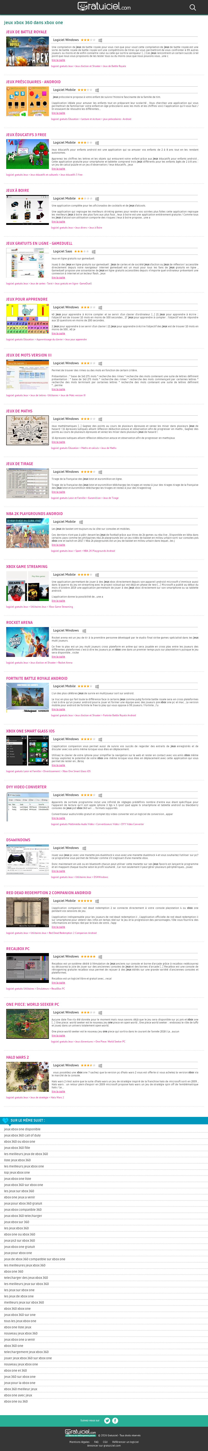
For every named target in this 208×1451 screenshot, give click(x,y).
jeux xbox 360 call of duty (22, 1135)
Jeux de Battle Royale (26, 32)
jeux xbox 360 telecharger (23, 1216)
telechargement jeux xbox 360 (26, 1352)
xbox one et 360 (15, 1370)
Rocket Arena (19, 623)
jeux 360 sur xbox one (20, 1377)
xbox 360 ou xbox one (19, 1142)
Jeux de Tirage (19, 464)
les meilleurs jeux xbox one (24, 1166)
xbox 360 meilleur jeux (20, 1389)
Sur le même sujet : (28, 1120)
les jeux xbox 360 (16, 1228)
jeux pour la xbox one (19, 1383)
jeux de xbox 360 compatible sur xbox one (34, 1259)
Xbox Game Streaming (26, 567)
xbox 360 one (13, 1346)
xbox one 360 (13, 1271)
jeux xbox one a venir (19, 1340)
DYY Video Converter (26, 787)
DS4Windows (18, 840)
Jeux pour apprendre (27, 299)
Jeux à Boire (17, 191)
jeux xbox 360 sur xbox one (23, 1185)
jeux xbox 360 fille (17, 1148)
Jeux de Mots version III (29, 355)
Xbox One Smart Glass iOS (30, 731)
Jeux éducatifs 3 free (26, 135)
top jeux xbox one (17, 1172)
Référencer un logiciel (125, 1442)
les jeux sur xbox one (19, 1290)
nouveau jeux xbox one (21, 1364)
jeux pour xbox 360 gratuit (23, 1203)
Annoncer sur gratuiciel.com (104, 1445)
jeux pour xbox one (18, 1253)
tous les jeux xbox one (20, 1321)
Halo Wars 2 (17, 1057)
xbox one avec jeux (18, 1395)
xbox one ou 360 (16, 1401)
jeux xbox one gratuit (19, 1247)
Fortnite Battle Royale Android (36, 679)
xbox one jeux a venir (19, 1197)
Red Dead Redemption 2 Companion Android (48, 893)
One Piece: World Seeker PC (32, 1005)
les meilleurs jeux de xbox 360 (26, 1154)
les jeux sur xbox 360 (19, 1191)
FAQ (96, 1442)
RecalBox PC (18, 949)
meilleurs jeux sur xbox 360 (24, 1302)
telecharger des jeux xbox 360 (26, 1278)
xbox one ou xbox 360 (19, 1234)
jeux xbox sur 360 (16, 1222)
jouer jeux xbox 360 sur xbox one (28, 1358)
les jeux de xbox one (19, 1296)
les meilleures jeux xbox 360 (24, 1265)
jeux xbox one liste (17, 1179)
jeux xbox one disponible (22, 1129)
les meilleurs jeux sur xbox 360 (26, 1284)
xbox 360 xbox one (17, 1309)
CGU (105, 1442)
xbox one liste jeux (17, 1327)
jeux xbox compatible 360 (23, 1210)
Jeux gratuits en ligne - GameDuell (39, 244)
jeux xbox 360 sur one (20, 1315)
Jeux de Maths (19, 411)
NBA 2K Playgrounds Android (34, 514)
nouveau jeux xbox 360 (21, 1333)
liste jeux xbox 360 (17, 1160)
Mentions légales (79, 1442)
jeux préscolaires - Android (33, 82)
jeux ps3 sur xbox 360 (19, 1241)
